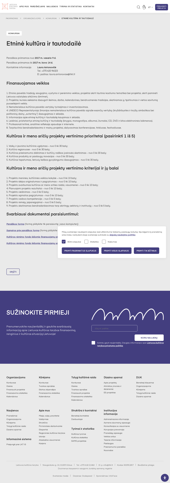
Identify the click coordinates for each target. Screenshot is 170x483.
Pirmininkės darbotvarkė (50, 420)
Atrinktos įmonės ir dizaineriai (112, 382)
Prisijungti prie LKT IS (161, 7)
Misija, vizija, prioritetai (49, 410)
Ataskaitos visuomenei (49, 434)
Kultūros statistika (79, 431)
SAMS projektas (78, 435)
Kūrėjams (140, 383)
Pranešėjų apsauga (113, 427)
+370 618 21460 (87, 459)
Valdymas (43, 413)
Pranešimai (11, 410)
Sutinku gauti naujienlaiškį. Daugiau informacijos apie (128, 338)
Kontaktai (88, 6)
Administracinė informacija (116, 413)
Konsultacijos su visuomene (117, 420)
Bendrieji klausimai (145, 377)
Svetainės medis (60, 470)
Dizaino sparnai (143, 390)
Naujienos (52, 6)
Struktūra (43, 417)
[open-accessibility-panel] (165, 478)
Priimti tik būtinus (149, 250)
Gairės (9, 380)
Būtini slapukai (71, 241)
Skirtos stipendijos (47, 383)
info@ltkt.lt (108, 459)
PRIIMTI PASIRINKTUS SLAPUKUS (81, 250)
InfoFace (113, 470)
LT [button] (149, 7)
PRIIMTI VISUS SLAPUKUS (117, 250)
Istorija (42, 430)
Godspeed (87, 470)
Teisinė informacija (112, 434)
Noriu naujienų (152, 329)
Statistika (91, 241)
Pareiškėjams (37, 6)
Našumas (109, 241)
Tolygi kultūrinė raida (146, 387)
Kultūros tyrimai (78, 428)
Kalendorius (12, 390)
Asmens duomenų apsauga (117, 417)
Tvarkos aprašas (47, 380)
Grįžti (13, 273)
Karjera (42, 437)
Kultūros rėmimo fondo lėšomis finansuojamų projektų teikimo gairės (43, 236)
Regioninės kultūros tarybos (52, 427)
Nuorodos (108, 444)
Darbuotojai (76, 413)
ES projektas (110, 386)
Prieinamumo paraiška (114, 441)
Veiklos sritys (110, 430)
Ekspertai (43, 424)
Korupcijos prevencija (114, 424)
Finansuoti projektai (15, 383)
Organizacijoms (32, 18)
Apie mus (24, 6)
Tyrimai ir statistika (70, 6)
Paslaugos (109, 437)
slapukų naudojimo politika (122, 234)
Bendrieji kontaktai (80, 410)
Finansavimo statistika (16, 387)
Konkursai (51, 18)
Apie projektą (110, 377)
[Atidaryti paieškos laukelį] (138, 7)
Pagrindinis (12, 18)
